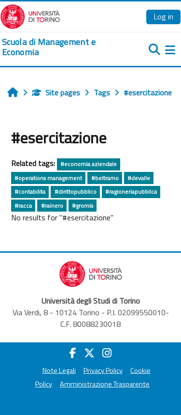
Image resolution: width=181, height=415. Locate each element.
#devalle (138, 178)
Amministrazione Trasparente (105, 384)
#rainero (52, 205)
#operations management (48, 178)
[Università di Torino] (30, 15)
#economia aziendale (88, 164)
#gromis (82, 205)
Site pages (56, 92)
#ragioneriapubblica (131, 191)
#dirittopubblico (76, 191)
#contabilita (29, 191)
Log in (163, 16)
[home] (60, 47)
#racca (23, 205)
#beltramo (105, 178)
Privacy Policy (103, 370)
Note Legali (59, 370)
